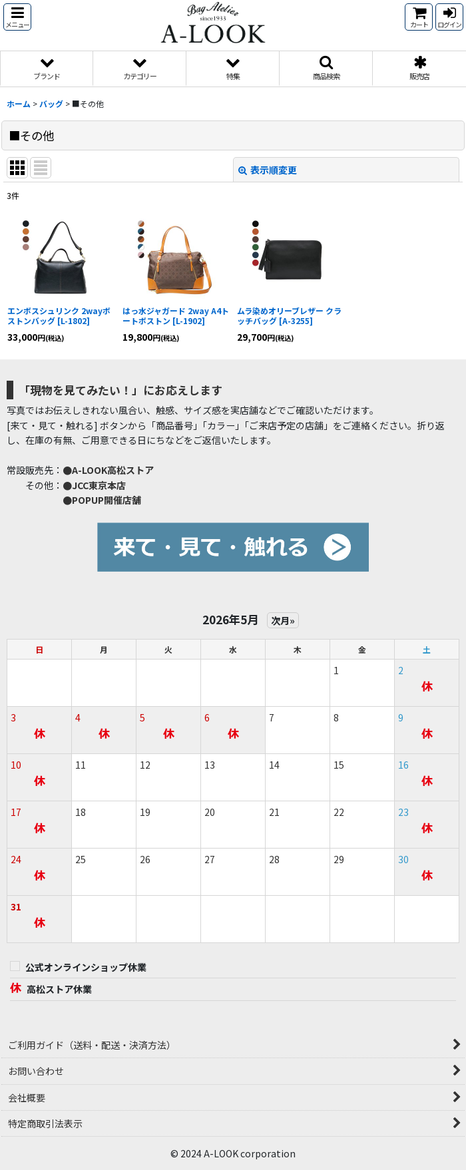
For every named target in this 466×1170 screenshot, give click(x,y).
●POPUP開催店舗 (102, 499)
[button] (17, 17)
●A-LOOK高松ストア (108, 470)
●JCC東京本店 (94, 485)
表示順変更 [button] (267, 169)
